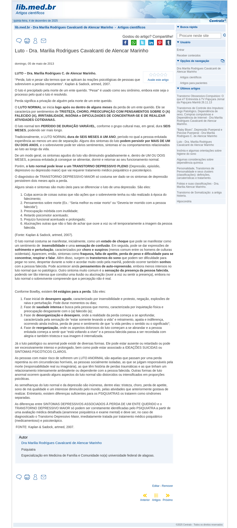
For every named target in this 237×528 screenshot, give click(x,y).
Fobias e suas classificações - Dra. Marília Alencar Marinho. (198, 185)
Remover (167, 485)
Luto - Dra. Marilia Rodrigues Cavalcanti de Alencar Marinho (195, 143)
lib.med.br (22, 27)
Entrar (180, 49)
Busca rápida (187, 27)
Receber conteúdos (189, 55)
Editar (155, 485)
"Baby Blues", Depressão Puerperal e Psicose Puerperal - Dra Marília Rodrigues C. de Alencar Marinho (199, 133)
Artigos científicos (131, 27)
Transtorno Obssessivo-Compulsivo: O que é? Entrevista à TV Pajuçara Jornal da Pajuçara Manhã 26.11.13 (200, 99)
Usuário (184, 42)
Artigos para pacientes (193, 83)
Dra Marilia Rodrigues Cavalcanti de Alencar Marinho (61, 443)
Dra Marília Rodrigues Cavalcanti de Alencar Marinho (73, 27)
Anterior (145, 500)
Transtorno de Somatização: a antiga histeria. (199, 194)
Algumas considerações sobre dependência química (195, 161)
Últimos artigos (188, 88)
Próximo (168, 500)
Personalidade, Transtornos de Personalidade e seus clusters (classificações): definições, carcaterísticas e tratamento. (195, 173)
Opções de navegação (193, 61)
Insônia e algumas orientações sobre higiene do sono (199, 152)
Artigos (156, 500)
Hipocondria (184, 201)
